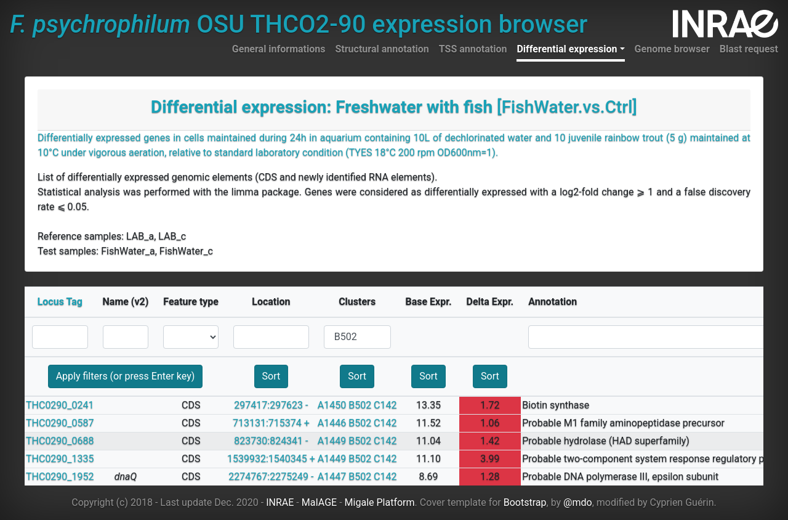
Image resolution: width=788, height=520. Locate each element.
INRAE (280, 502)
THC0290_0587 (60, 423)
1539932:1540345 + (271, 459)
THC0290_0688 (60, 441)
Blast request (749, 49)
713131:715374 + (271, 423)
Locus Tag (60, 301)
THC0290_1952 (60, 476)
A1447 (332, 476)
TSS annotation (473, 49)
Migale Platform (380, 502)
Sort (271, 376)
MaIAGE (319, 502)
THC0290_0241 (60, 405)
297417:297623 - (271, 405)
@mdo (577, 502)
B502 (359, 405)
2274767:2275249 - (270, 476)
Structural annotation (381, 49)
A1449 (332, 441)
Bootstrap (525, 502)
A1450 (332, 405)
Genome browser (672, 49)
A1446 (332, 423)
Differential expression (567, 49)
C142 (385, 405)
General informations (279, 49)
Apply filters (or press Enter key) (125, 376)
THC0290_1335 (60, 459)
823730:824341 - (271, 441)
